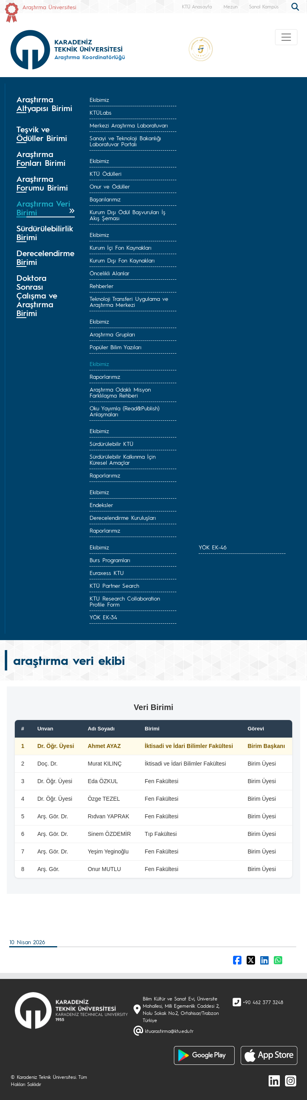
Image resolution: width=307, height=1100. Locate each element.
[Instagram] (290, 1080)
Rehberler (102, 285)
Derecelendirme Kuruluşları (123, 517)
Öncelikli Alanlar (110, 272)
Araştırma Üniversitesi (49, 6)
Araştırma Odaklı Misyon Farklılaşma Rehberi (120, 392)
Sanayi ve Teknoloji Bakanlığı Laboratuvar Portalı (125, 140)
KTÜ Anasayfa (197, 6)
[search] (296, 6)
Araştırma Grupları (112, 334)
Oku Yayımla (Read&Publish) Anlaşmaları (124, 411)
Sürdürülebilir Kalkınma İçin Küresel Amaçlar (122, 459)
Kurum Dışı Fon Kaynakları (122, 260)
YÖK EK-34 (103, 617)
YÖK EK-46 (213, 547)
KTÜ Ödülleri (106, 173)
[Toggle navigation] (286, 37)
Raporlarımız (105, 376)
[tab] (45, 106)
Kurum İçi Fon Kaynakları (121, 247)
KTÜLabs (101, 112)
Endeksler (101, 504)
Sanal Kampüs (264, 6)
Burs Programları (110, 559)
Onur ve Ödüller (110, 186)
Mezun (230, 6)
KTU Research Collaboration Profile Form (125, 601)
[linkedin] (274, 1080)
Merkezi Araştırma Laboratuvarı (129, 125)
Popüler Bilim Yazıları (116, 346)
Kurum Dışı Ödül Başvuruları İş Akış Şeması (127, 214)
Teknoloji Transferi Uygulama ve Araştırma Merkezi (129, 301)
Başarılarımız (105, 199)
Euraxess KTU (107, 572)
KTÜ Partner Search (114, 585)
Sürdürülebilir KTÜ (112, 443)
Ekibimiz (99, 99)
